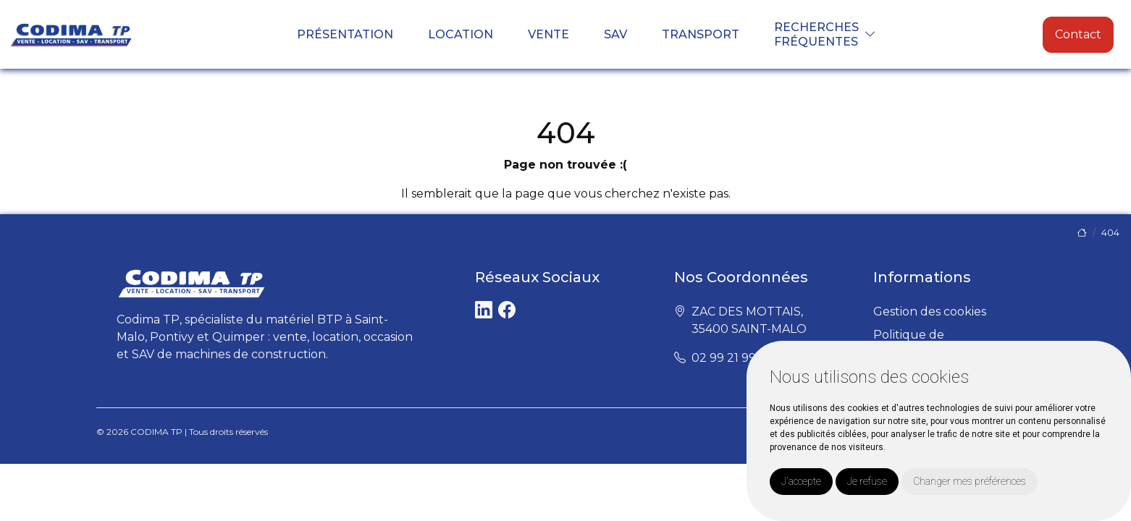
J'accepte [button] (801, 481)
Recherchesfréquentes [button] (816, 34)
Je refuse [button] (867, 481)
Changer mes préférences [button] (969, 481)
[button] (870, 34)
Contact (1078, 34)
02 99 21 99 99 (732, 358)
